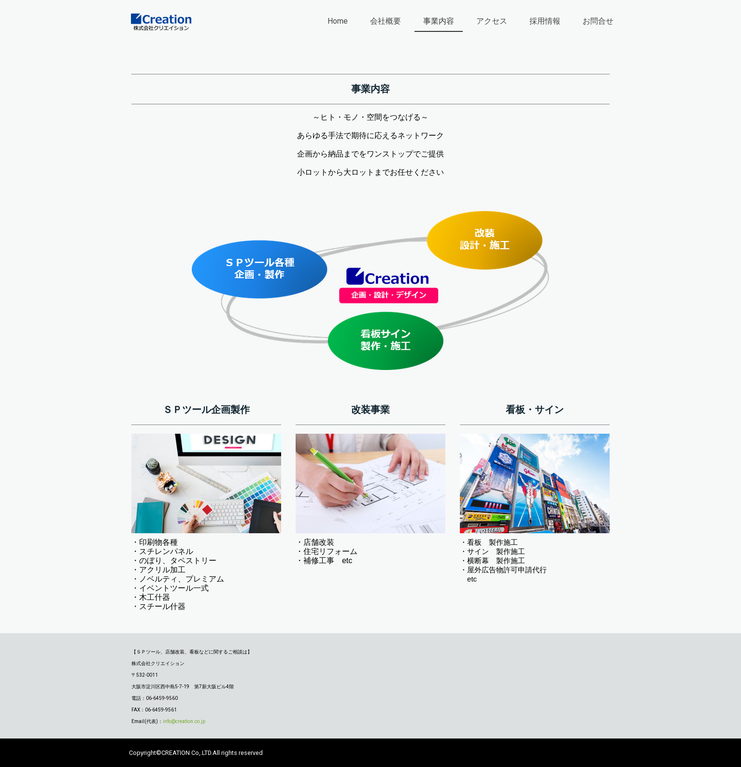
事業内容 (438, 21)
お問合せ (598, 21)
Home (338, 21)
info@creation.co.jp (184, 721)
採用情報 (544, 21)
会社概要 (385, 21)
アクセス (491, 21)
